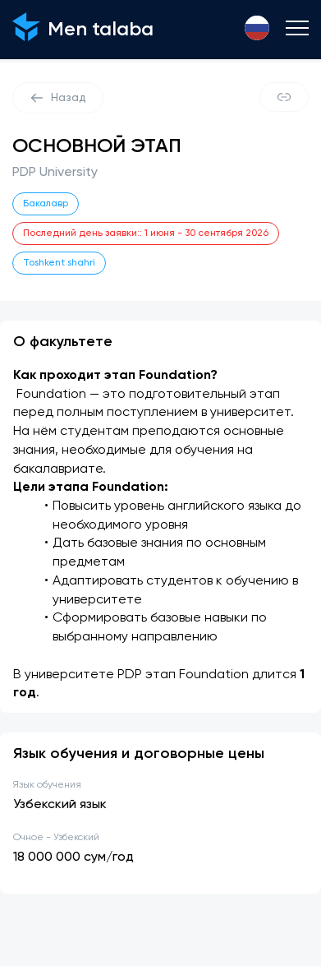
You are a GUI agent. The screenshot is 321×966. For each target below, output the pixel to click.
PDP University (55, 172)
